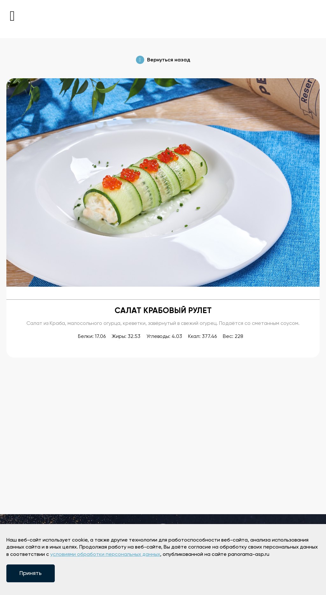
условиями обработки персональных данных (105, 554)
